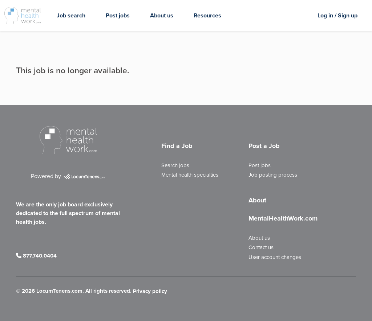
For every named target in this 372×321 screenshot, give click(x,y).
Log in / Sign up (337, 15)
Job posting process (272, 175)
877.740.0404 (36, 256)
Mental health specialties (189, 175)
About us (161, 15)
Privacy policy (150, 292)
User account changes (274, 257)
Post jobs (118, 15)
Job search (71, 15)
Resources (207, 15)
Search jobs (175, 165)
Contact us (261, 247)
